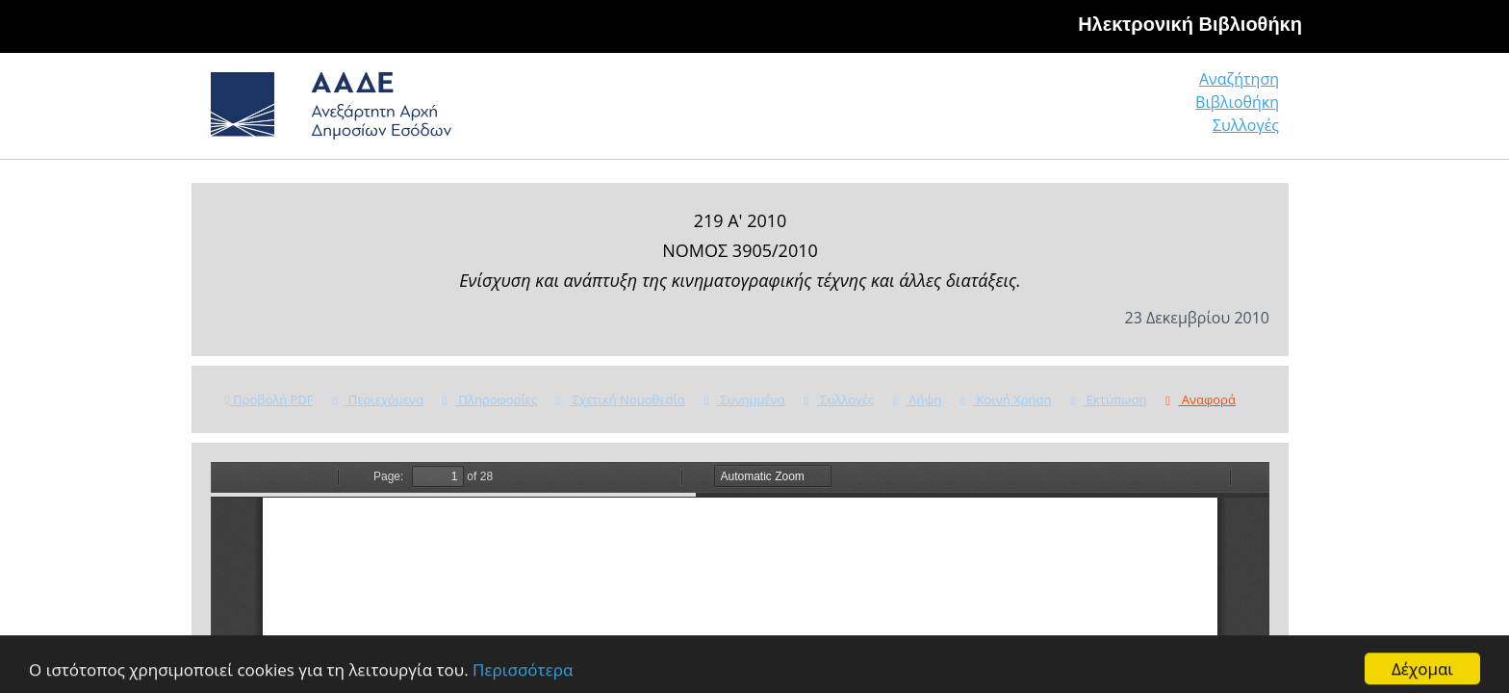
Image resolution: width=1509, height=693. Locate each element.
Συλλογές (1247, 110)
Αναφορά (1200, 399)
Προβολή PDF (269, 399)
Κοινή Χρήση (1005, 399)
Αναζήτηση (985, 110)
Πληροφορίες (490, 399)
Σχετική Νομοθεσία (620, 399)
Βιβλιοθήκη (1120, 110)
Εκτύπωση (1108, 399)
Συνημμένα (744, 399)
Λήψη (917, 399)
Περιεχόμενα (377, 399)
